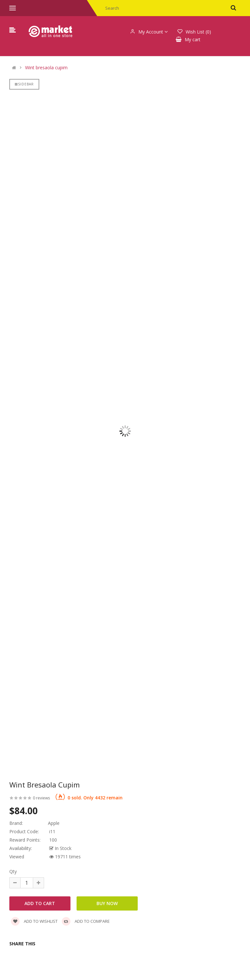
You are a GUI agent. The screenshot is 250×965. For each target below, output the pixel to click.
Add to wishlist (34, 921)
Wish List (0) (194, 32)
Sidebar (24, 84)
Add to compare (86, 921)
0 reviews (41, 798)
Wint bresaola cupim (46, 67)
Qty (13, 871)
